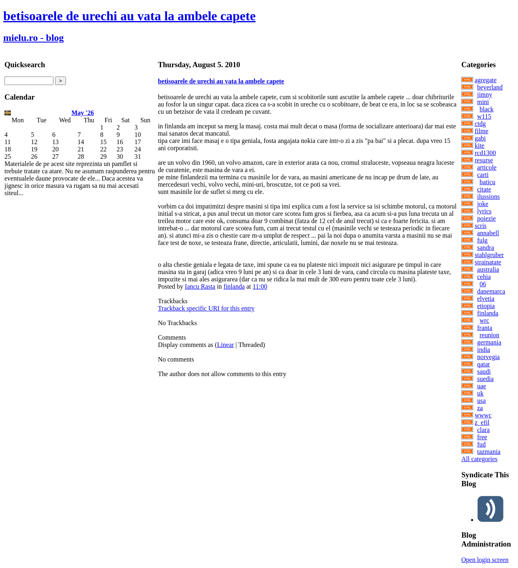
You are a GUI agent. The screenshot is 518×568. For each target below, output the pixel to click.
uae (481, 386)
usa (481, 400)
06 (483, 284)
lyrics (484, 211)
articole (487, 167)
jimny (484, 94)
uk (480, 393)
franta (484, 327)
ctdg (480, 123)
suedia (485, 378)
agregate (486, 80)
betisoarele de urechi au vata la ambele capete (129, 16)
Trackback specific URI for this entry (206, 308)
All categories (479, 458)
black (487, 109)
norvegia (488, 356)
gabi (480, 138)
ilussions (488, 196)
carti (482, 174)
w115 (484, 116)
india (483, 349)
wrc (484, 320)
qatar (483, 364)
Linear (225, 344)
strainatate (488, 262)
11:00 (260, 286)
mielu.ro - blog (33, 37)
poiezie (486, 218)
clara (483, 429)
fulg (482, 240)
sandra (485, 247)
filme (481, 131)
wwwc (483, 415)
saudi (484, 371)
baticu (487, 182)
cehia (484, 276)
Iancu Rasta (200, 286)
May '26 (83, 112)
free (482, 437)
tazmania (489, 451)
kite (479, 145)
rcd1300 (485, 152)
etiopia (486, 305)
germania (489, 342)
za (480, 407)
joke (482, 203)
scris (480, 225)
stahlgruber (489, 254)
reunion (489, 335)
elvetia (486, 298)
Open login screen (484, 559)
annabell (488, 233)
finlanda (233, 286)
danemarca (491, 291)
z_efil (482, 422)
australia (488, 269)
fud (481, 444)
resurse (484, 160)
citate (484, 189)
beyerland (490, 87)
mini (483, 101)
